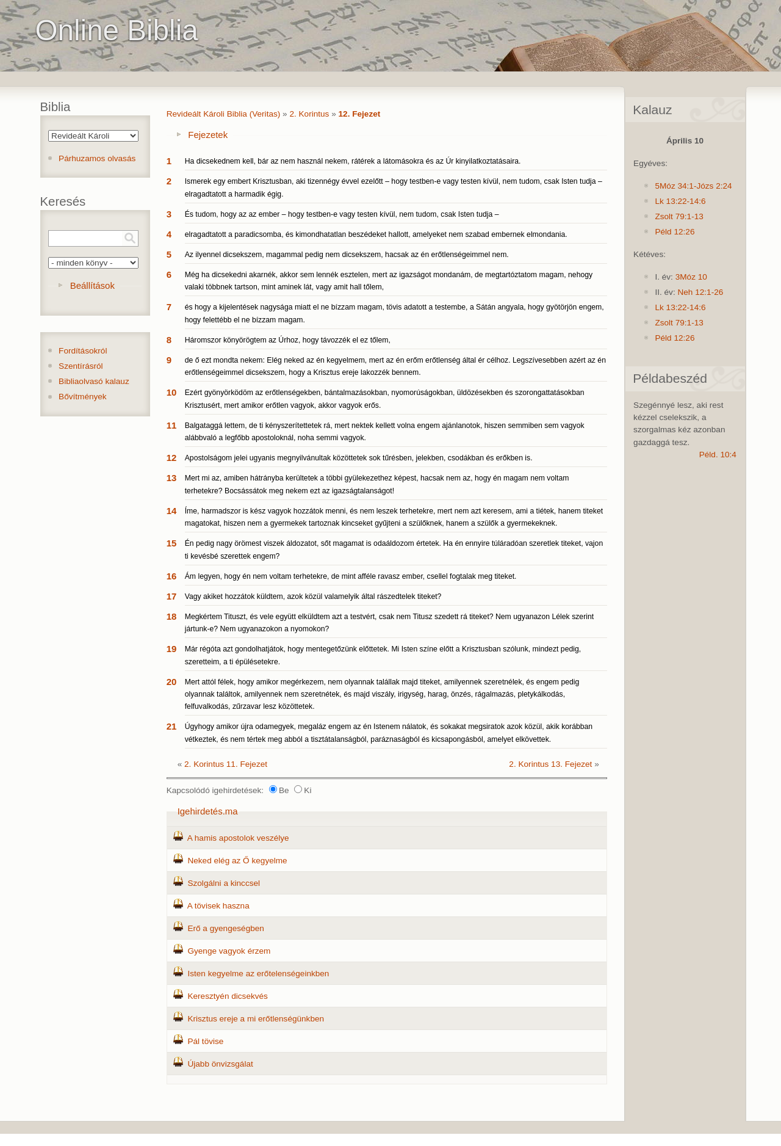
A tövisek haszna (218, 905)
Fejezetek (208, 134)
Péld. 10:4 (717, 454)
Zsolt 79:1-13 (679, 216)
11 (172, 425)
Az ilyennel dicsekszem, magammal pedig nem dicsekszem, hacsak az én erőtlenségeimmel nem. (347, 254)
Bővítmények (83, 396)
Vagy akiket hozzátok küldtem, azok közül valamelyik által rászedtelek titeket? (313, 596)
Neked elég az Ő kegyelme (237, 860)
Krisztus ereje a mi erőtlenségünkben (255, 1018)
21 (172, 726)
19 (172, 649)
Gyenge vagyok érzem (228, 951)
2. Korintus (309, 113)
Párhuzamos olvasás (97, 158)
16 (172, 576)
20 (172, 681)
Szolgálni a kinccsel (223, 883)
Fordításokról (83, 350)
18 (172, 616)
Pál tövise (205, 1041)
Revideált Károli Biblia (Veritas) (224, 113)
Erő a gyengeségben (225, 928)
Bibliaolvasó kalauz (94, 381)
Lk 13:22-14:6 (680, 201)
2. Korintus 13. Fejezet (550, 764)
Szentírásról (81, 366)
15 (172, 543)
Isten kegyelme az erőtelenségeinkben (258, 973)
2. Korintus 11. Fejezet (225, 764)
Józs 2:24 (714, 185)
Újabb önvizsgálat (220, 1063)
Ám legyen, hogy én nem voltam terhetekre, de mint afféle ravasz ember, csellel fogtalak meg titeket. (351, 576)
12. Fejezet (360, 113)
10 (172, 392)
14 (172, 511)
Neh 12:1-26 (700, 292)
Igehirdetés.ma (208, 811)
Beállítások (92, 285)
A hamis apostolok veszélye (238, 838)
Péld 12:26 (674, 231)
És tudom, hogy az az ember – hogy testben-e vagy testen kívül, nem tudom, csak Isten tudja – (342, 214)
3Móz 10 (691, 276)
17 (172, 596)
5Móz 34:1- (675, 185)
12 (172, 457)
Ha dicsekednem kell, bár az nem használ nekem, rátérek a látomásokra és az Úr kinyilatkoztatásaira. (353, 161)
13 (172, 478)
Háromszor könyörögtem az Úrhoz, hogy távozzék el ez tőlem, (287, 340)
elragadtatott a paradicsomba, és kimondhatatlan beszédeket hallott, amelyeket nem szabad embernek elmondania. (376, 234)
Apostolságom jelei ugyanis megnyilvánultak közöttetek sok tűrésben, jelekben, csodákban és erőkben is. (359, 458)
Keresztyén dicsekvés (227, 996)
